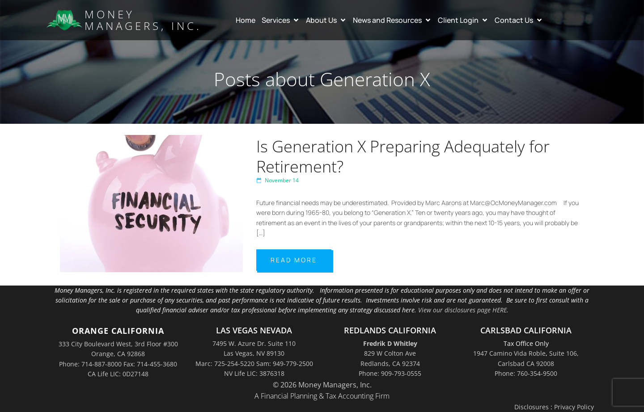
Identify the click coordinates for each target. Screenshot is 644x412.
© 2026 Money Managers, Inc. (322, 385)
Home (245, 20)
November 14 (277, 180)
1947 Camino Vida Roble (509, 353)
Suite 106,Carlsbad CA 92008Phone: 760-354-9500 (537, 363)
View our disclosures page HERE (462, 310)
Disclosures (531, 407)
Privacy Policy (574, 407)
